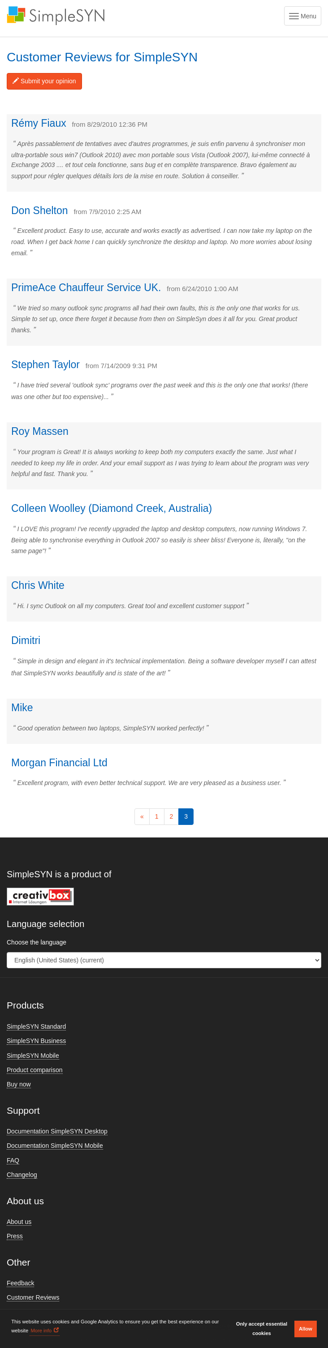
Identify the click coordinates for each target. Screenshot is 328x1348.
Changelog (22, 1174)
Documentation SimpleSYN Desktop (57, 1131)
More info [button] (41, 1330)
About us (19, 1221)
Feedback (20, 1283)
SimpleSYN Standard (36, 1026)
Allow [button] (305, 1328)
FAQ (13, 1160)
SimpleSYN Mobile (33, 1055)
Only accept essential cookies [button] (261, 1328)
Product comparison (35, 1069)
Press (15, 1236)
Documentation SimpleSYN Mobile (55, 1145)
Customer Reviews (33, 1297)
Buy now (19, 1084)
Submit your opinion (44, 81)
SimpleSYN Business (36, 1040)
